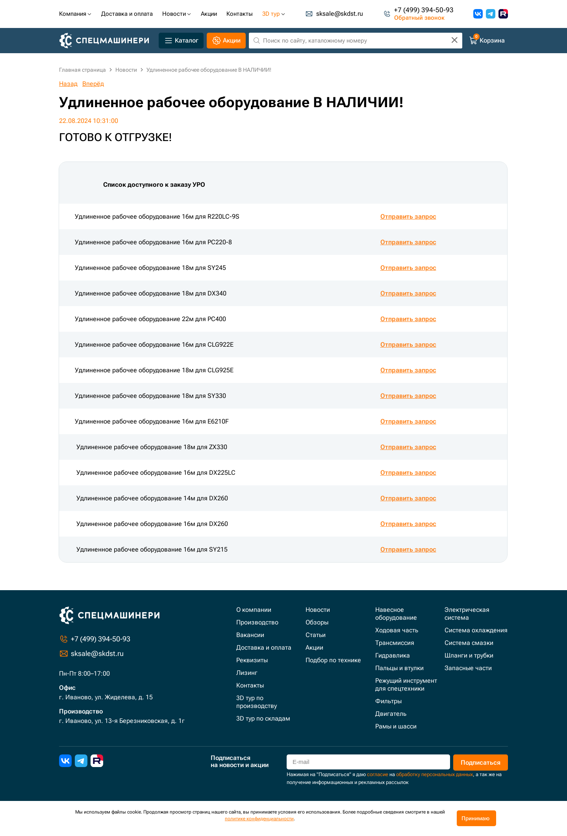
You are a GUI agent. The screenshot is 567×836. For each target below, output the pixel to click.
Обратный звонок (419, 18)
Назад (68, 83)
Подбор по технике (333, 660)
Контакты (250, 685)
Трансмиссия (394, 643)
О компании (253, 609)
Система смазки (469, 643)
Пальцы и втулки (399, 668)
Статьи (316, 635)
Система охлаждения (476, 630)
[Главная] (107, 40)
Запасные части (468, 668)
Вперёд (93, 83)
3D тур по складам (263, 718)
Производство (257, 622)
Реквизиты (252, 660)
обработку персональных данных (434, 774)
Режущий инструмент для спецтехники (406, 684)
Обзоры (317, 622)
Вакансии (250, 635)
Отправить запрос (408, 216)
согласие (377, 774)
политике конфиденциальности (259, 818)
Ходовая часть (396, 630)
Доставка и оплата (263, 647)
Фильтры (388, 701)
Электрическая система (467, 613)
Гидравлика (392, 655)
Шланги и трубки (469, 655)
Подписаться (480, 762)
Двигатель (390, 713)
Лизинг (247, 672)
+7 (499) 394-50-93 (424, 10)
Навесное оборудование (396, 613)
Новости (318, 609)
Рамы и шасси (396, 726)
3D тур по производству (256, 702)
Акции (314, 647)
